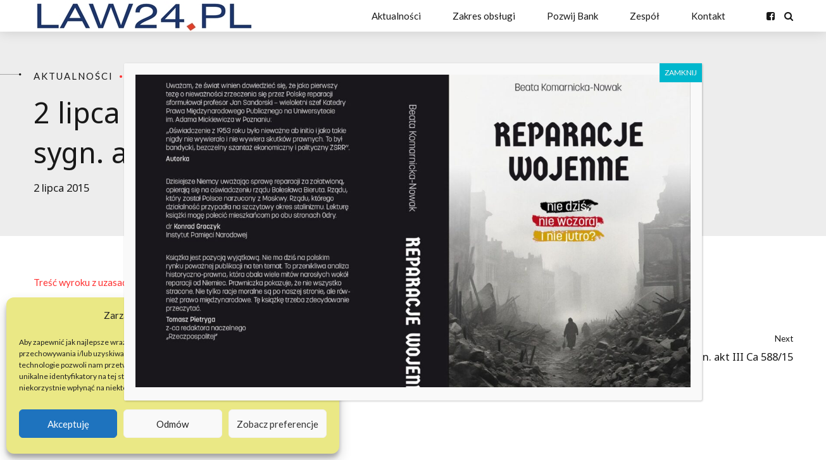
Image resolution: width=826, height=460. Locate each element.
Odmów (172, 424)
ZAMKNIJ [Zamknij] (681, 72)
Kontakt (708, 16)
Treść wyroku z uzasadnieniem (97, 282)
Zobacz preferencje (277, 424)
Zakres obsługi (484, 16)
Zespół (645, 16)
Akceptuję (68, 424)
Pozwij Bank (572, 16)
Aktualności (396, 16)
